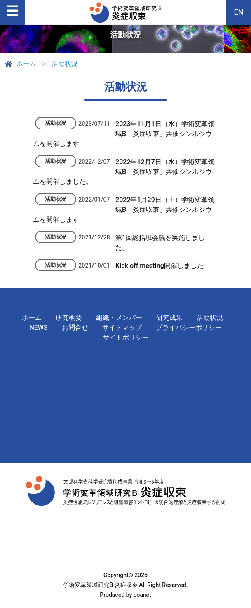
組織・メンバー (119, 318)
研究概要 (69, 318)
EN (239, 12)
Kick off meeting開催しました (159, 266)
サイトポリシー (126, 337)
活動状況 (210, 318)
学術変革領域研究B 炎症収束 (100, 585)
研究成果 (169, 318)
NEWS (38, 327)
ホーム (19, 64)
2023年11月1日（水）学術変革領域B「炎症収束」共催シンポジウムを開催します (123, 134)
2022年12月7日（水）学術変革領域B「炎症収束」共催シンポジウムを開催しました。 (123, 171)
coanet (142, 595)
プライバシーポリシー (189, 327)
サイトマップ (122, 327)
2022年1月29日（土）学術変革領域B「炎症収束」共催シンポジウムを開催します (123, 209)
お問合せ (75, 327)
